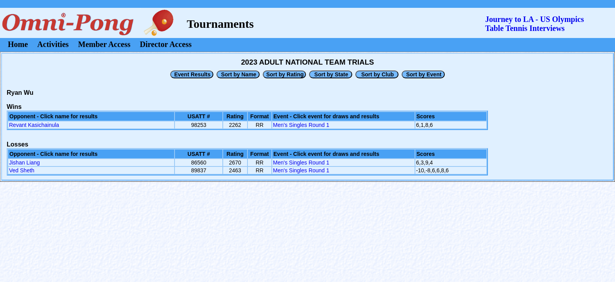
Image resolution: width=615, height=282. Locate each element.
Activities (53, 44)
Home (18, 44)
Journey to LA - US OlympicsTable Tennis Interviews (534, 24)
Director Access (166, 44)
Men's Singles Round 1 (301, 125)
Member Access (104, 44)
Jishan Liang (24, 162)
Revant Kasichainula (34, 125)
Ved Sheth (22, 170)
